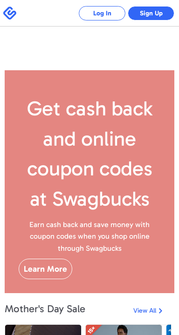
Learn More (45, 269)
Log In (102, 13)
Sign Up (151, 13)
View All (144, 311)
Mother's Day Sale (45, 308)
